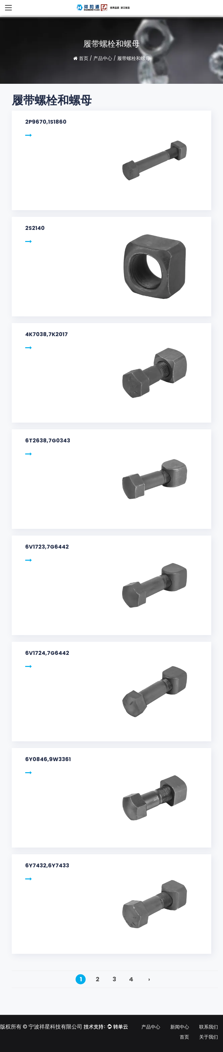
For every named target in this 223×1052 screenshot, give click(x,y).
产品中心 (102, 58)
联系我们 (208, 1027)
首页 (83, 58)
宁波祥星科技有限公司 (55, 1027)
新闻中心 (179, 1027)
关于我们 (208, 1037)
